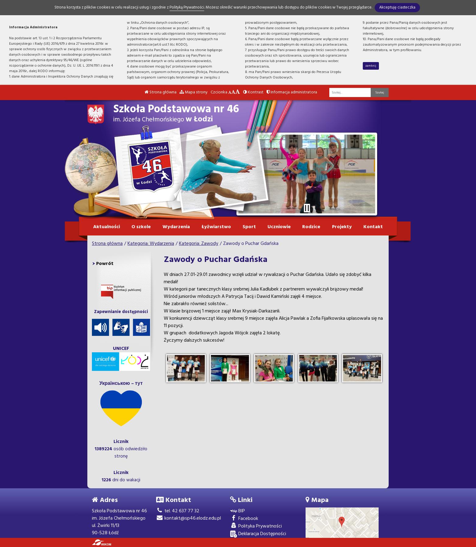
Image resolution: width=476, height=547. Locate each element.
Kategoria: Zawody (198, 244)
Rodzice (311, 227)
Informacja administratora (292, 92)
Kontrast (253, 92)
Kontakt (373, 227)
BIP (237, 511)
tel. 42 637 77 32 (177, 511)
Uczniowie (279, 227)
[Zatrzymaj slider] (307, 208)
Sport (249, 227)
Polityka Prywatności (256, 526)
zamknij (370, 65)
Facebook (244, 519)
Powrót (105, 264)
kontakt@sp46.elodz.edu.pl (188, 518)
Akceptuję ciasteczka (397, 7)
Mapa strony (194, 92)
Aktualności (106, 227)
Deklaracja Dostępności (258, 534)
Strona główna (161, 92)
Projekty (342, 227)
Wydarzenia (176, 227)
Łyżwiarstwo (216, 227)
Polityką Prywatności (187, 7)
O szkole (141, 227)
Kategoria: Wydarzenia (151, 244)
